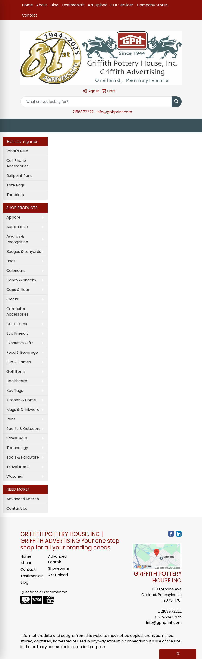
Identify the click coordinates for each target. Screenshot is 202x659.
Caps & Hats (17, 289)
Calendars (15, 270)
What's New (17, 151)
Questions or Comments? (43, 592)
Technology (17, 447)
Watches (14, 476)
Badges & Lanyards (23, 251)
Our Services (122, 5)
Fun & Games (18, 362)
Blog (54, 5)
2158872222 (83, 112)
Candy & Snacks (21, 280)
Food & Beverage (22, 352)
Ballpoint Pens (19, 175)
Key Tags (14, 390)
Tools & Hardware (22, 457)
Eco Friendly (17, 333)
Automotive (17, 227)
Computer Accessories (17, 311)
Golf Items (15, 371)
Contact (29, 15)
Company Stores (152, 5)
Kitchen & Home (21, 400)
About (41, 5)
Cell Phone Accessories (17, 163)
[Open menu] (192, 125)
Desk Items (16, 323)
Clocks (12, 299)
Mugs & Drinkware (22, 409)
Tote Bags (15, 185)
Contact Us (16, 508)
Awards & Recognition (17, 239)
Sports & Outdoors (23, 428)
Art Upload (97, 5)
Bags (10, 261)
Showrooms (59, 568)
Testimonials (73, 5)
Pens (10, 419)
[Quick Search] (96, 101)
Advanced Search (22, 499)
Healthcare (16, 381)
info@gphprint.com (114, 112)
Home (27, 5)
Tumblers (15, 194)
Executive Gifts (19, 343)
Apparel (13, 217)
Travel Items (17, 466)
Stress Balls (16, 438)
